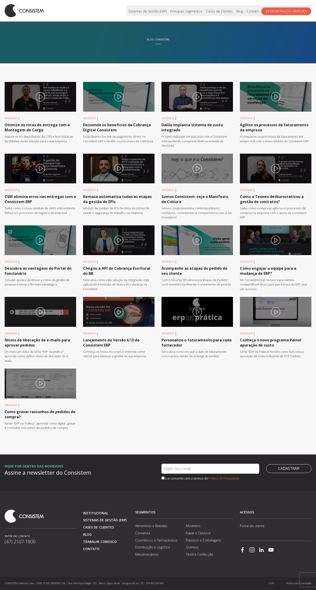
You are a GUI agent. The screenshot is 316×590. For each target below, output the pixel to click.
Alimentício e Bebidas (151, 526)
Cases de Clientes (219, 11)
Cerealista (142, 533)
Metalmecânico (146, 554)
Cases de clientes (98, 527)
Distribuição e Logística (152, 547)
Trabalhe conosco (100, 541)
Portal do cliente (252, 526)
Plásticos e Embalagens (203, 540)
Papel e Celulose (198, 533)
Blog (240, 11)
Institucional (95, 513)
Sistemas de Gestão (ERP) (148, 11)
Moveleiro (193, 526)
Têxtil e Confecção (199, 554)
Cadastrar (288, 468)
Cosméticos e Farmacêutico (156, 540)
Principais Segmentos (187, 11)
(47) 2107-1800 (20, 541)
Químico (192, 547)
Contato (253, 11)
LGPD (271, 583)
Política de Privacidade (224, 478)
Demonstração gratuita (286, 11)
